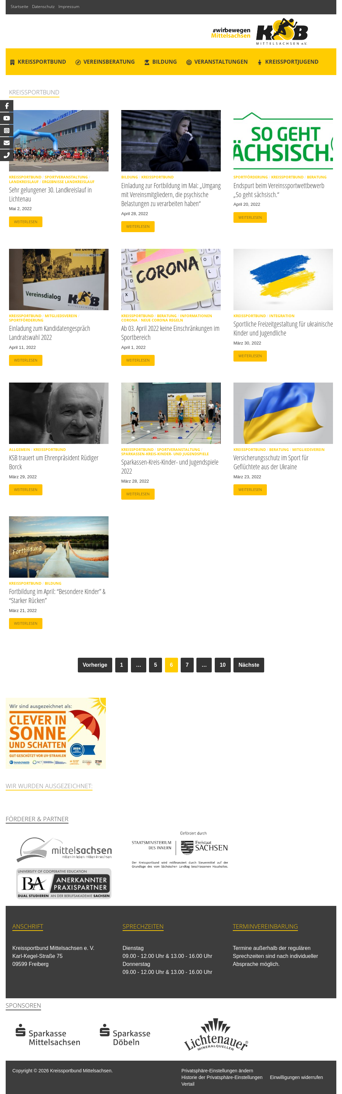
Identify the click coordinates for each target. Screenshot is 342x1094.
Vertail (187, 1084)
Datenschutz (43, 6)
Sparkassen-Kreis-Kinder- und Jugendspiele (165, 453)
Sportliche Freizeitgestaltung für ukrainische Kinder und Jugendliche (283, 328)
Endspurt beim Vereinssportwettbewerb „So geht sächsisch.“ (278, 190)
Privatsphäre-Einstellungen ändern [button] (217, 1070)
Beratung (317, 176)
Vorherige (95, 665)
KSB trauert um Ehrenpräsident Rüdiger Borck (54, 462)
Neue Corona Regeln (162, 320)
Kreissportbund (42, 61)
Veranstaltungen (221, 61)
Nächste (248, 665)
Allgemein (19, 449)
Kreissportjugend (292, 61)
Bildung (164, 61)
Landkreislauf (24, 181)
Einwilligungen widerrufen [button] (296, 1077)
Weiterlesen (23, 220)
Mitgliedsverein (61, 315)
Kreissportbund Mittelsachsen (81, 1070)
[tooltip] (6, 106)
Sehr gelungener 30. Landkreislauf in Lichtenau (50, 194)
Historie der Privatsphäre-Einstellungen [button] (222, 1077)
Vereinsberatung (109, 61)
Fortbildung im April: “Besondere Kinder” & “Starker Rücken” (57, 596)
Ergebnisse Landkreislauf (68, 181)
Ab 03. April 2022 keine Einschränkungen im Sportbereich (170, 333)
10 (223, 665)
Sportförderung (250, 176)
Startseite (19, 6)
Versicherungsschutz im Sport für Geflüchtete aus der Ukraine (271, 462)
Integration (282, 315)
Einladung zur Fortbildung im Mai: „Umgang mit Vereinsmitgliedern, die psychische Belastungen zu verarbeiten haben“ (171, 194)
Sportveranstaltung (66, 176)
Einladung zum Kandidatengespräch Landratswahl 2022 (49, 333)
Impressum (68, 6)
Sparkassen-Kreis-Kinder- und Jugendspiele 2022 (169, 466)
